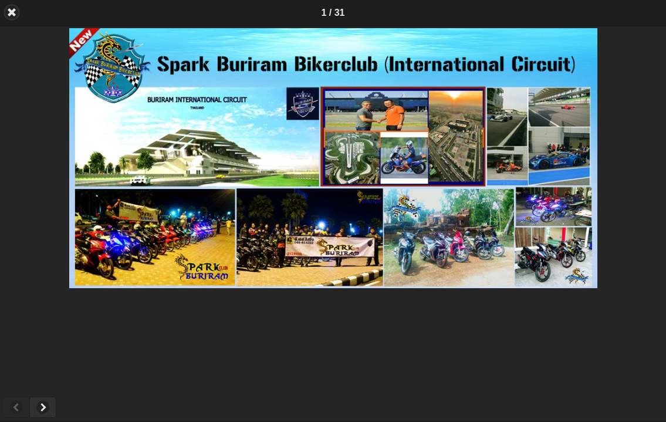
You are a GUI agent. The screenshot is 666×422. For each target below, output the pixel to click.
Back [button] (12, 12)
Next (42, 407)
